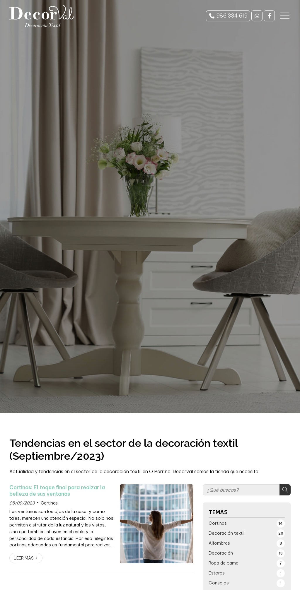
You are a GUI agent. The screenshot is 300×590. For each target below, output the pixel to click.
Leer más (24, 558)
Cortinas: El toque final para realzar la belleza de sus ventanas (57, 490)
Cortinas (49, 503)
